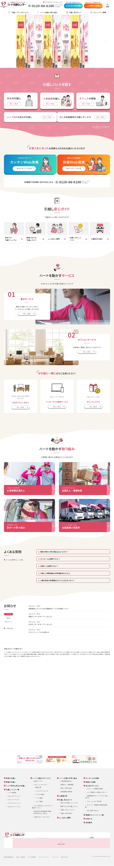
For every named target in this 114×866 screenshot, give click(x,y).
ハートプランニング (92, 861)
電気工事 (38, 787)
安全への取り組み (66, 788)
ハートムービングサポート (60, 863)
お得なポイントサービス (42, 817)
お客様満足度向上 (66, 781)
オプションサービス (40, 784)
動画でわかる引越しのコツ (69, 806)
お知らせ (89, 818)
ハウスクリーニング (41, 791)
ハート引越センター (61, 861)
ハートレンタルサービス (80, 863)
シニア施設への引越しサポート (97, 792)
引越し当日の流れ (66, 813)
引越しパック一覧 (13, 789)
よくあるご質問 (65, 817)
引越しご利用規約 (20, 850)
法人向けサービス (92, 785)
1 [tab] (54, 64)
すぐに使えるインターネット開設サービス (43, 806)
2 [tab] (57, 64)
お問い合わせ (64, 850)
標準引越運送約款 (8, 850)
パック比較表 (11, 792)
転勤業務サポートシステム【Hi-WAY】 (97, 797)
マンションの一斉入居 (94, 801)
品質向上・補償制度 (67, 784)
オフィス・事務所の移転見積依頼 (97, 806)
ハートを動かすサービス (42, 778)
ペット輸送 (39, 798)
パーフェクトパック (13, 803)
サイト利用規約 (32, 850)
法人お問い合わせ (93, 810)
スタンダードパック (13, 796)
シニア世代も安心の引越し (16, 785)
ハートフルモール (77, 861)
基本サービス (38, 781)
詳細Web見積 (91, 782)
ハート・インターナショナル (43, 861)
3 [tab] (60, 64)
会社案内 (89, 822)
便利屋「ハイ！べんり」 (42, 863)
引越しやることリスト (68, 809)
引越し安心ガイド (66, 800)
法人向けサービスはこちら (54, 2)
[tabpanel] (57, 41)
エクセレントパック (13, 806)
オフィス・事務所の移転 (95, 788)
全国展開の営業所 (66, 791)
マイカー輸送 (39, 794)
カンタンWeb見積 (92, 778)
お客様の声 (63, 796)
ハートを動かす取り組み (68, 778)
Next (106, 41)
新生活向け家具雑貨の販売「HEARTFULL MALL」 (42, 812)
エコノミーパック (13, 799)
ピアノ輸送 (39, 801)
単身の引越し (11, 778)
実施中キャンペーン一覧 (95, 815)
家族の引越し (11, 782)
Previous (8, 41)
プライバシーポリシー (44, 850)
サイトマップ (55, 850)
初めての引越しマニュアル (69, 802)
